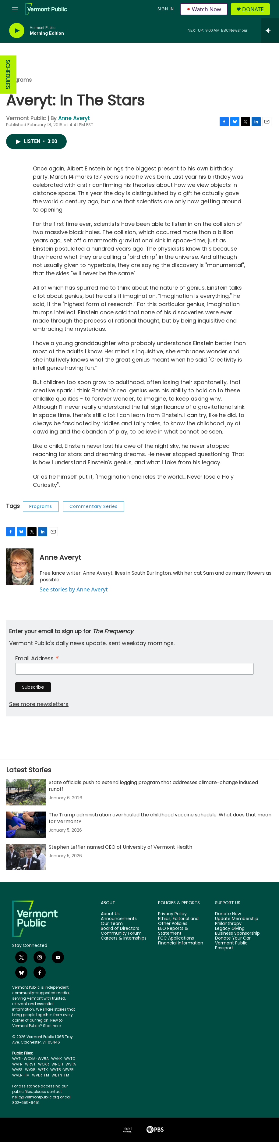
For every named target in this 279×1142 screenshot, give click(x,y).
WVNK (56, 1058)
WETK (43, 1069)
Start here (52, 1025)
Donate (253, 9)
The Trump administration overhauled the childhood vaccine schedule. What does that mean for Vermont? (160, 818)
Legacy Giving (230, 928)
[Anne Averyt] (20, 566)
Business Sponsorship (237, 933)
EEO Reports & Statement (173, 931)
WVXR (30, 1069)
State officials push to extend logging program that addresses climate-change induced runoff (153, 786)
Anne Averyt (74, 118)
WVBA (43, 1058)
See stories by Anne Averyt (74, 589)
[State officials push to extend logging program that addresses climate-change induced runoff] (26, 792)
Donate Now (228, 914)
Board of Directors (120, 928)
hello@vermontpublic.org (35, 1097)
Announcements (119, 918)
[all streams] (270, 30)
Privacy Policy (172, 914)
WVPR (17, 1064)
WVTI (16, 1058)
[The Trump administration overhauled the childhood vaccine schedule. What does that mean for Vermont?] (26, 825)
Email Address (37, 657)
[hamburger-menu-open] (15, 9)
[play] (17, 30)
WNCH (57, 1064)
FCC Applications (176, 938)
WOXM (29, 1058)
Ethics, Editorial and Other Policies (178, 921)
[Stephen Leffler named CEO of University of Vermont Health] (26, 857)
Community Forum (121, 933)
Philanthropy (228, 923)
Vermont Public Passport (231, 946)
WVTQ (69, 1058)
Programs (19, 80)
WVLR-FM (40, 1075)
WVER (68, 1069)
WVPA (70, 1064)
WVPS (17, 1069)
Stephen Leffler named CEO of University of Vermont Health (120, 847)
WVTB (55, 1069)
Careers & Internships (124, 938)
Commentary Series (93, 506)
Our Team (112, 923)
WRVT (30, 1064)
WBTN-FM (60, 1075)
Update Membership (236, 918)
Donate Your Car (233, 938)
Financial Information (180, 943)
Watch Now (204, 9)
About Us (110, 914)
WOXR (43, 1064)
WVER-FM (21, 1075)
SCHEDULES (8, 74)
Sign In (165, 9)
